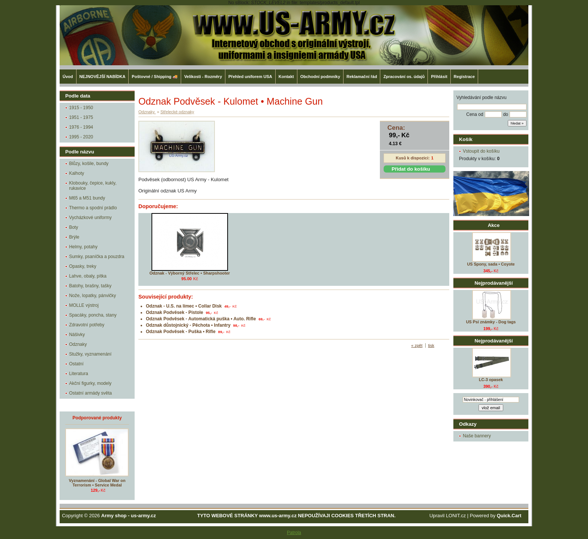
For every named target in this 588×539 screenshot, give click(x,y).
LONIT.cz (456, 515)
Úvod (68, 76)
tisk (431, 345)
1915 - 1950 (81, 107)
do (505, 114)
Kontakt (286, 76)
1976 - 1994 (81, 127)
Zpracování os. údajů (403, 76)
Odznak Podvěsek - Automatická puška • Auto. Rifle (201, 318)
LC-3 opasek (491, 379)
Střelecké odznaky (177, 112)
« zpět (417, 345)
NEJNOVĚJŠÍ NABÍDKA (103, 76)
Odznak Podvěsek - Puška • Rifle (181, 331)
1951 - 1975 (81, 117)
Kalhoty (76, 173)
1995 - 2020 (81, 137)
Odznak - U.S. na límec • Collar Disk (184, 306)
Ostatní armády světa (90, 393)
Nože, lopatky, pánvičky (92, 295)
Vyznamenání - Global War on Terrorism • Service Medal (97, 482)
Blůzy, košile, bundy (88, 163)
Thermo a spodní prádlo (93, 207)
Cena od (474, 114)
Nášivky (77, 334)
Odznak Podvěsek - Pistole (174, 312)
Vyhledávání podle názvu (481, 97)
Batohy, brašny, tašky (90, 285)
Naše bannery (477, 435)
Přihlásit (439, 76)
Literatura (78, 373)
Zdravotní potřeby (86, 324)
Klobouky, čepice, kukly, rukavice (92, 185)
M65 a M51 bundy (87, 198)
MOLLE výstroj (84, 305)
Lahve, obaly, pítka (87, 276)
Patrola (294, 532)
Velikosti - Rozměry (203, 76)
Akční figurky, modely (90, 383)
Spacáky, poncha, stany (93, 315)
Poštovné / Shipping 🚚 (155, 76)
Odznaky (78, 344)
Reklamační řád (361, 76)
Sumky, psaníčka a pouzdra (96, 256)
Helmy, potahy (83, 246)
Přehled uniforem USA (250, 76)
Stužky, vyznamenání (90, 354)
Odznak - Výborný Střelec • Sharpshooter (189, 273)
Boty (73, 227)
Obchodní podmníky (320, 76)
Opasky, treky (82, 266)
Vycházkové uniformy (90, 217)
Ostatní (76, 363)
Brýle (74, 237)
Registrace (464, 76)
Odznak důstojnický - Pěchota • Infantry (188, 325)
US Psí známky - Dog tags (491, 322)
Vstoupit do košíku (481, 151)
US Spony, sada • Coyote (490, 264)
